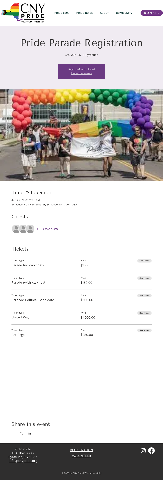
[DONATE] (152, 13)
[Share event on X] (21, 433)
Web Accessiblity (92, 473)
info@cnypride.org (23, 461)
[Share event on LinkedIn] (29, 433)
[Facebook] (151, 450)
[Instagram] (143, 450)
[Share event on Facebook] (13, 433)
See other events (81, 73)
